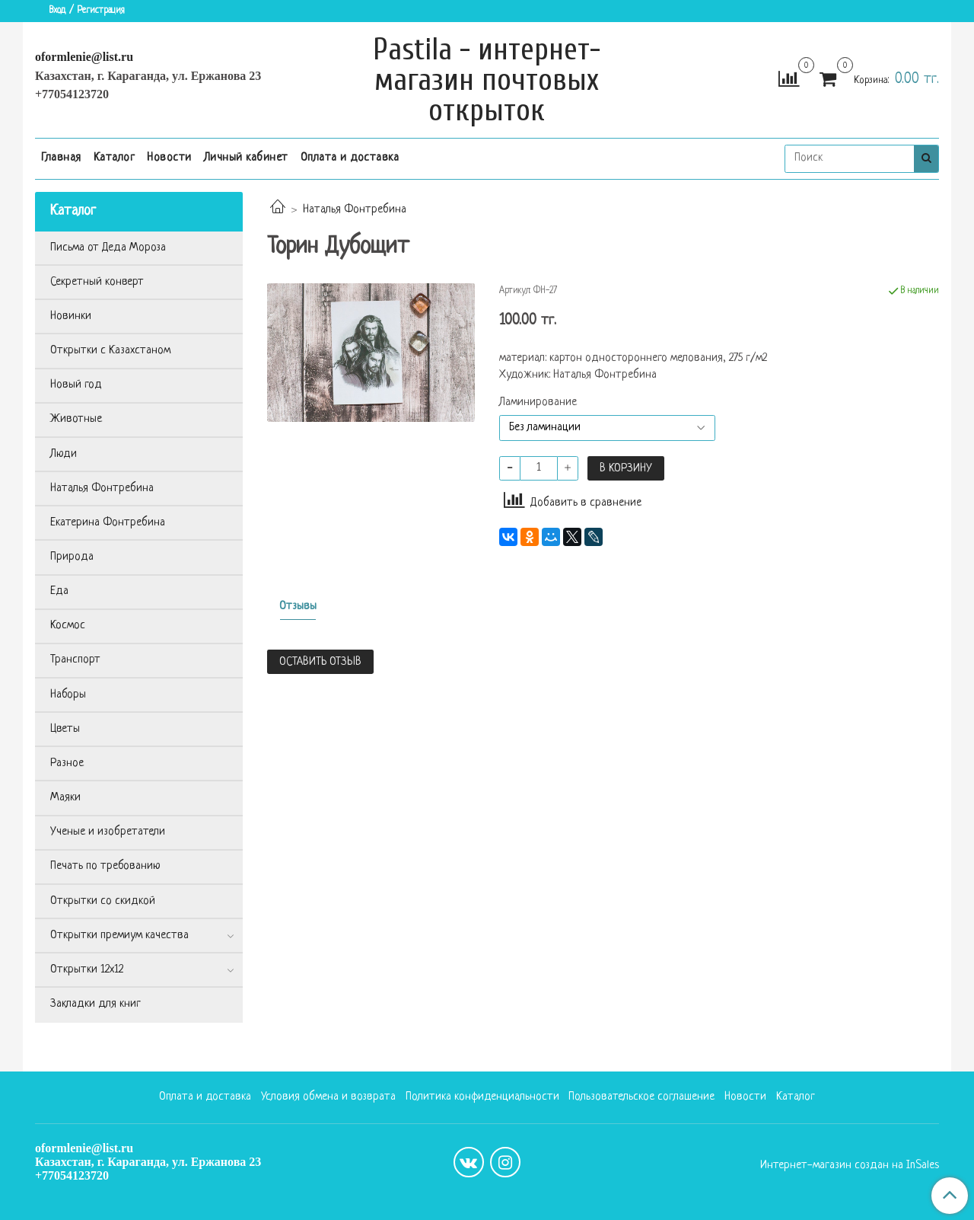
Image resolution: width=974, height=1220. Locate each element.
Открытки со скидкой (102, 901)
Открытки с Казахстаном (110, 350)
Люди (63, 454)
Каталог (114, 158)
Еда (59, 591)
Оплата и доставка (350, 158)
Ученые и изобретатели (107, 832)
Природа (72, 557)
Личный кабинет (246, 158)
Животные (76, 419)
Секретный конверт (97, 282)
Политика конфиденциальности (482, 1097)
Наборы (68, 694)
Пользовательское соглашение (641, 1097)
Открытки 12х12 (86, 969)
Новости (169, 158)
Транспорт (75, 659)
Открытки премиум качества (119, 935)
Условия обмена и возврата (328, 1097)
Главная (61, 158)
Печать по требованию (105, 866)
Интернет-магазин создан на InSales (849, 1166)
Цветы (65, 729)
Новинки (70, 316)
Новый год (76, 384)
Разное (67, 763)
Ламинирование (538, 403)
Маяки (65, 797)
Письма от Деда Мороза (108, 247)
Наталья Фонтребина (354, 209)
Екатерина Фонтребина (107, 522)
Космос (67, 625)
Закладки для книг (95, 1004)
